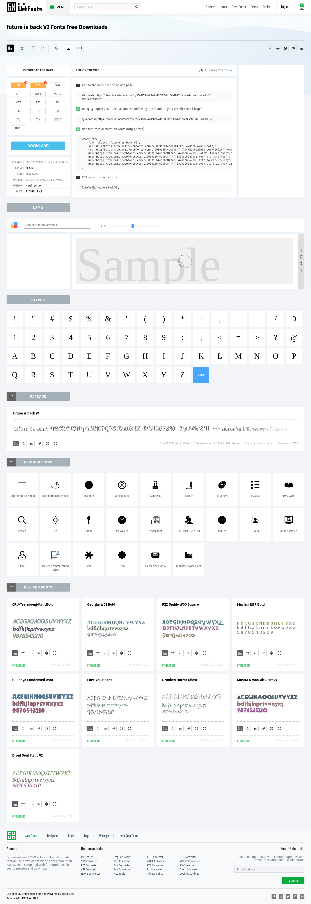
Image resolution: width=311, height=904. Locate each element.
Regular (29, 167)
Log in (284, 7)
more (201, 375)
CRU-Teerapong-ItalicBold (32, 604)
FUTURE (30, 191)
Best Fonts (239, 7)
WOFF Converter (156, 861)
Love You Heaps (99, 680)
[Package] (56, 48)
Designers (52, 836)
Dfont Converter (189, 869)
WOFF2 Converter (190, 861)
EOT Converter (122, 861)
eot (18, 93)
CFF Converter (89, 869)
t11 (38, 119)
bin (57, 102)
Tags (86, 836)
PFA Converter (89, 865)
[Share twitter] (286, 48)
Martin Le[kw (33, 185)
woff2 (58, 93)
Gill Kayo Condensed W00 (32, 680)
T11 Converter (155, 869)
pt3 (18, 111)
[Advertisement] (271, 131)
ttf (18, 85)
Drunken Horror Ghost (179, 680)
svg (57, 85)
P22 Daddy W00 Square (180, 604)
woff (38, 93)
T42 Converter (122, 869)
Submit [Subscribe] (293, 880)
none (18, 128)
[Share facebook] (270, 48)
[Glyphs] (45, 48)
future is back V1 (26, 413)
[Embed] (47, 443)
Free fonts (26, 7)
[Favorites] (21, 48)
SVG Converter (89, 861)
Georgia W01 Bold (101, 604)
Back (40, 191)
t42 (19, 119)
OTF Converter (188, 857)
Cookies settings (189, 873)
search (137, 7)
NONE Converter (90, 873)
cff (57, 111)
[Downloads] (32, 443)
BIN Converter (122, 865)
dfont (57, 119)
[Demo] (33, 48)
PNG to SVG (87, 857)
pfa (38, 102)
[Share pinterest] (294, 48)
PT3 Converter (155, 865)
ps (38, 111)
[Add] (10, 48)
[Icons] (68, 48)
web (38, 85)
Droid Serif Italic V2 (27, 755)
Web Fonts (31, 836)
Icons (223, 7)
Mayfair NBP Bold (251, 604)
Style (71, 836)
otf (18, 102)
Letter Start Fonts (128, 836)
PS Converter (187, 865)
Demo (254, 7)
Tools (266, 7)
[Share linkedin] (301, 48)
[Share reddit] (278, 48)
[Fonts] (80, 48)
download (38, 146)
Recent (210, 7)
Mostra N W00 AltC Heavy (257, 680)
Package (104, 836)
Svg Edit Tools (122, 857)
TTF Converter (155, 857)
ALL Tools (119, 873)
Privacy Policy (155, 873)
